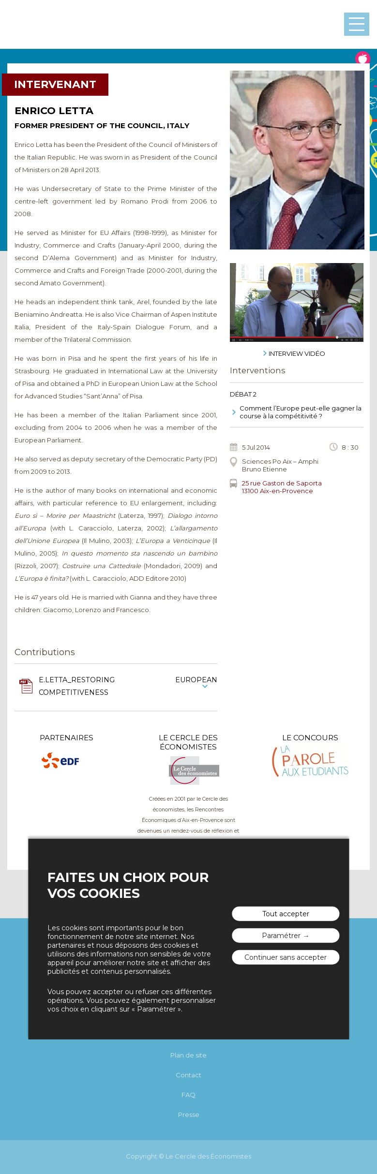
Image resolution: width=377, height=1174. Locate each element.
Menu (356, 24)
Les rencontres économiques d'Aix (47, 24)
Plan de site (188, 1055)
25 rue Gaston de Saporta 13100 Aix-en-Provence (282, 487)
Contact (188, 1075)
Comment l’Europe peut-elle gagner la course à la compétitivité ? (301, 412)
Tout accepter (285, 914)
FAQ (188, 1095)
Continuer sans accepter (285, 957)
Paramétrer (281, 935)
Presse (188, 1114)
